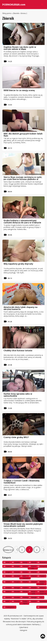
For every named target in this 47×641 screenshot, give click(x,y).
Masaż (42, 588)
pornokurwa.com (16, 616)
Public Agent (25, 602)
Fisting (25, 597)
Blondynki (35, 562)
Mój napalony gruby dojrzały (18, 263)
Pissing (17, 601)
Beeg (25, 562)
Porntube (34, 588)
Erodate (17, 597)
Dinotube (26, 591)
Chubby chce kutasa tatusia (18, 350)
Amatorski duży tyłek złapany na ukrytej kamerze (20, 308)
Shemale (34, 576)
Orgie (8, 572)
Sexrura (34, 601)
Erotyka (17, 566)
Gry (41, 597)
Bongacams (18, 588)
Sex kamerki (26, 577)
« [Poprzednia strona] (16, 549)
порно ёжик (42, 583)
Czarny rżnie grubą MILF (16, 437)
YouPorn (26, 582)
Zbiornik (16, 13)
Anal (7, 562)
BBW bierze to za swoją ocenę (19, 90)
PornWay (34, 572)
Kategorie (23, 630)
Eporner (9, 597)
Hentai (25, 566)
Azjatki (16, 562)
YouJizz (17, 582)
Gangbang (35, 597)
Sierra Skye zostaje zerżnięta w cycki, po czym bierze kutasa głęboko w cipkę (23, 179)
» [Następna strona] (42, 549)
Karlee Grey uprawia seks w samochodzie (18, 394)
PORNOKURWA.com (13, 4)
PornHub (17, 572)
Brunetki (17, 591)
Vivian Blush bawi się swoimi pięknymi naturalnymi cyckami (23, 524)
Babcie (8, 591)
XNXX (8, 582)
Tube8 (42, 576)
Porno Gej (33, 567)
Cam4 (25, 588)
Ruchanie (17, 576)
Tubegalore (10, 607)
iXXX (7, 601)
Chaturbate (10, 588)
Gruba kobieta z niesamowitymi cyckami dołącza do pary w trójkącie (22, 221)
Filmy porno (6, 13)
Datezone (9, 566)
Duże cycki (33, 592)
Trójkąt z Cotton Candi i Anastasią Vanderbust (21, 481)
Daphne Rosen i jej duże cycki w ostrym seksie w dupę (20, 48)
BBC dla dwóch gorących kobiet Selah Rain (23, 134)
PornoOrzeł (27, 572)
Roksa (8, 576)
